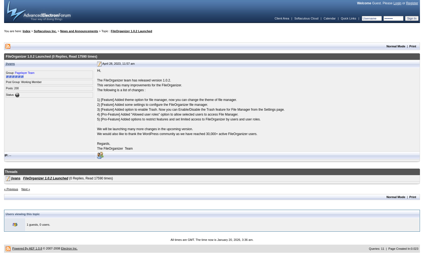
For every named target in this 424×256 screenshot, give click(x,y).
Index (27, 31)
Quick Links (348, 18)
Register (412, 3)
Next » (25, 189)
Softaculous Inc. (45, 31)
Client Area (281, 18)
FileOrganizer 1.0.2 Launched (131, 31)
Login (397, 3)
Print (412, 46)
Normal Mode (395, 46)
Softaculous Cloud (306, 18)
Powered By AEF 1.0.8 (27, 248)
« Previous (11, 189)
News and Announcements (79, 31)
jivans (10, 64)
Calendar (330, 18)
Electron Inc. (69, 248)
